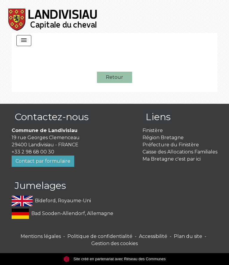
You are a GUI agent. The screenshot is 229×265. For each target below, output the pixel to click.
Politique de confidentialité (99, 236)
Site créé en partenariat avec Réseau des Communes (115, 259)
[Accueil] (53, 16)
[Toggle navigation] (23, 40)
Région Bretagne (163, 137)
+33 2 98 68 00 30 (33, 152)
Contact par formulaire (43, 161)
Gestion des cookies (114, 243)
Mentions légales (41, 236)
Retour (114, 77)
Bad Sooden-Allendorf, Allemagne (62, 213)
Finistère (153, 130)
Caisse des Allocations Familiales (180, 152)
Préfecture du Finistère (171, 145)
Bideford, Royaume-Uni (51, 201)
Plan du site (188, 236)
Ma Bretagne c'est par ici (172, 159)
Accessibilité (153, 236)
